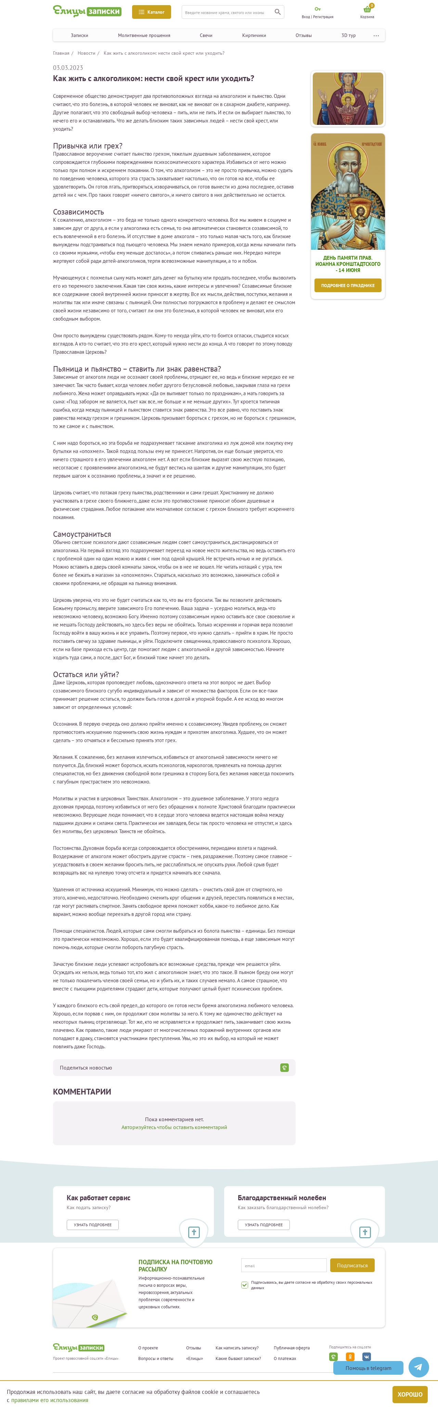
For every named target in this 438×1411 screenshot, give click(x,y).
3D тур (349, 35)
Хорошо (410, 1394)
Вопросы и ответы (155, 1358)
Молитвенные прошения (144, 35)
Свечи (206, 35)
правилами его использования (49, 1400)
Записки (79, 35)
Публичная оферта (292, 1348)
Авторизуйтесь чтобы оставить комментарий (174, 1127)
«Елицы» (194, 1358)
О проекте (148, 1348)
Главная (61, 53)
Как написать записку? (237, 1348)
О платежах (285, 1358)
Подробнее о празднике (348, 285)
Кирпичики (254, 35)
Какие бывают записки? (238, 1358)
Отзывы (304, 35)
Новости (86, 53)
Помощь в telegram (368, 1368)
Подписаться (352, 1265)
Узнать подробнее (93, 1224)
